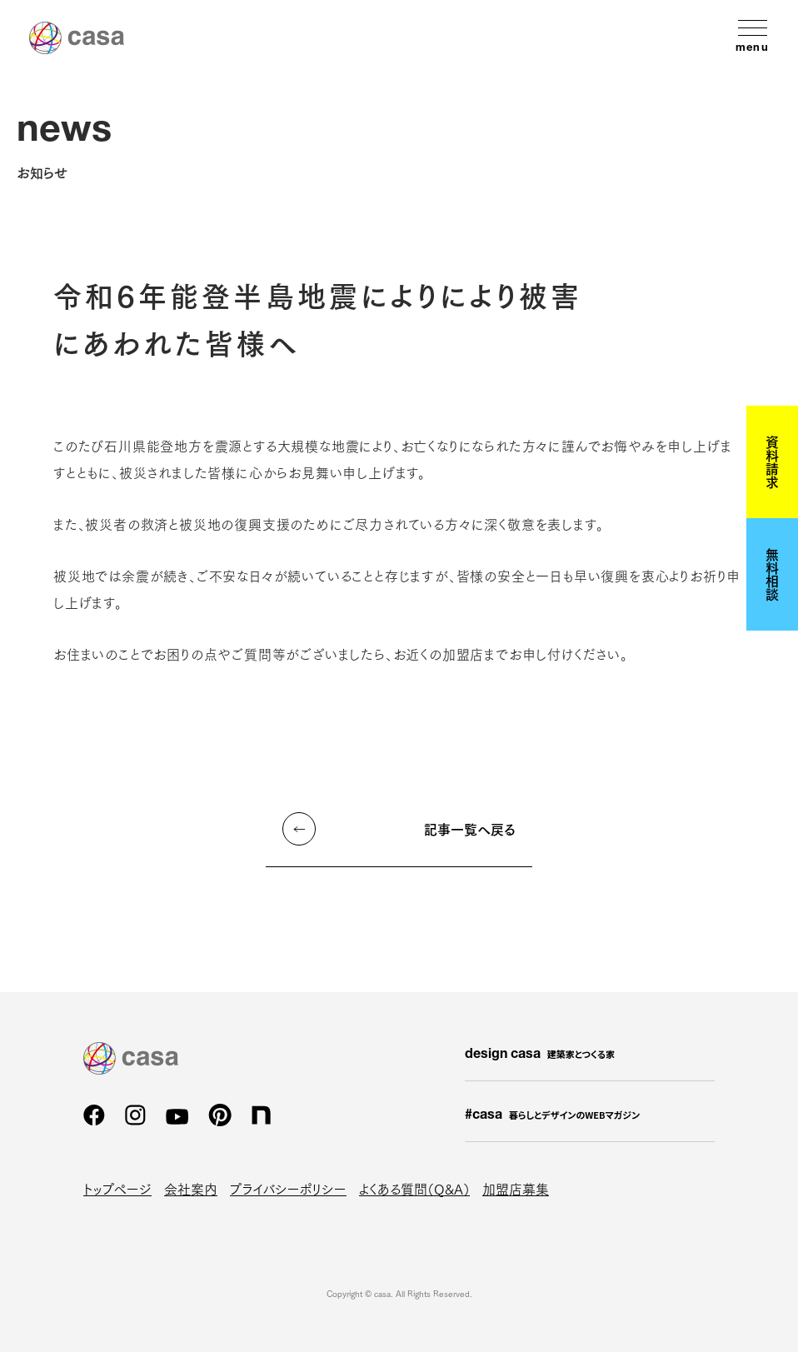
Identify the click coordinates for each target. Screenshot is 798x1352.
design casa (540, 1054)
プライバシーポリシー (288, 1188)
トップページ (117, 1188)
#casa (552, 1115)
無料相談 (772, 574)
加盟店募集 (515, 1188)
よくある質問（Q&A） (414, 1188)
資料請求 (772, 461)
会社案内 (190, 1188)
